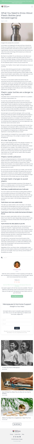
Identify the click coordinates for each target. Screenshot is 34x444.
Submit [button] (17, 328)
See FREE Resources (17, 296)
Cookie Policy (17, 434)
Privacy (11, 434)
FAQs (23, 434)
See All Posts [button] (17, 424)
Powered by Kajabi (17, 441)
